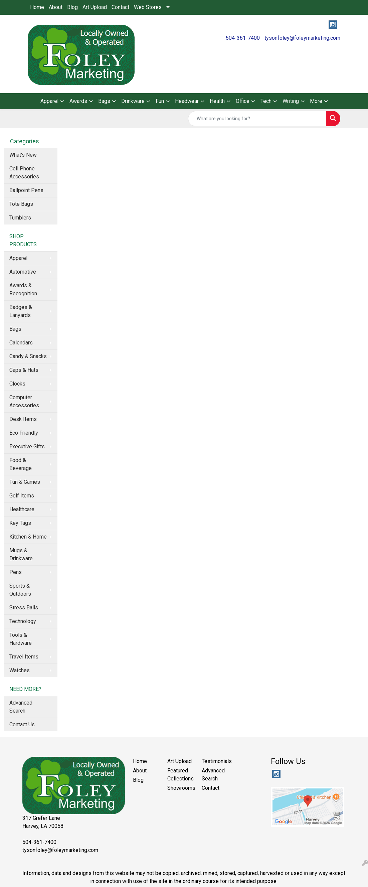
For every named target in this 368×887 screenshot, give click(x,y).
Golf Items (21, 495)
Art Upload (94, 7)
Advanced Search (20, 707)
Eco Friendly (23, 433)
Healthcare (21, 509)
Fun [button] (160, 101)
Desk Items (23, 419)
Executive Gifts (27, 446)
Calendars (21, 342)
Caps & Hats (23, 370)
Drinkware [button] (133, 101)
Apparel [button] (49, 101)
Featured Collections (180, 774)
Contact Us (22, 724)
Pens (15, 572)
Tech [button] (265, 101)
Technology (22, 621)
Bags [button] (104, 101)
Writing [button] (291, 101)
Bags (15, 329)
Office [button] (242, 101)
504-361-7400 (243, 38)
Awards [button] (78, 101)
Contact (120, 7)
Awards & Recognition (23, 289)
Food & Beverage (20, 464)
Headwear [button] (187, 101)
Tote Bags (21, 204)
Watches (19, 670)
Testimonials (215, 761)
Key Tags (20, 523)
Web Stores (148, 7)
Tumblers (20, 217)
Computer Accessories (24, 401)
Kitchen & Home (28, 537)
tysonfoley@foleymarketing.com (302, 38)
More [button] (316, 101)
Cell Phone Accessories (24, 172)
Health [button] (217, 101)
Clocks (17, 384)
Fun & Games (24, 482)
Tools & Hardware (20, 639)
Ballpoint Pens (26, 190)
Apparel (18, 258)
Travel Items (23, 656)
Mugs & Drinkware (21, 554)
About (55, 7)
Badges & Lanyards (20, 311)
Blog (72, 7)
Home (37, 7)
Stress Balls (23, 607)
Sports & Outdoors (20, 590)
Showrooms (180, 788)
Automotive (22, 272)
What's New (23, 155)
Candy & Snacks (28, 356)
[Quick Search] (257, 118)
